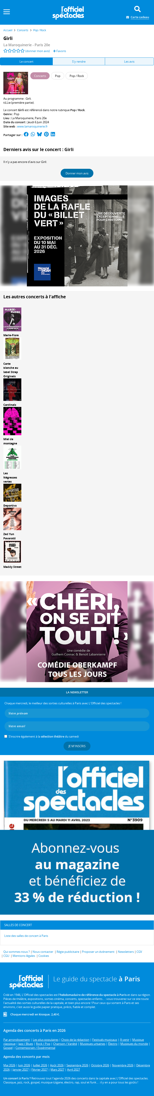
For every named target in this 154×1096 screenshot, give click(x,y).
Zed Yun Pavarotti (9, 536)
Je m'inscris (77, 746)
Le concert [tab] (26, 61)
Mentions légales (24, 956)
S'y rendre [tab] (79, 61)
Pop (16, 114)
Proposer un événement (98, 952)
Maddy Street (12, 567)
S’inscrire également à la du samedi (44, 736)
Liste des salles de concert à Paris (26, 936)
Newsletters (126, 952)
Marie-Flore (11, 335)
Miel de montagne (10, 441)
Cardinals (9, 405)
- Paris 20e (26, 44)
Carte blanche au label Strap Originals (10, 370)
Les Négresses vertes (10, 477)
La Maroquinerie (22, 118)
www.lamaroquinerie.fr (32, 126)
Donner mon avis (77, 173)
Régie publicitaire (68, 952)
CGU (6, 956)
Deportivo (10, 505)
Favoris (59, 51)
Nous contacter (43, 952)
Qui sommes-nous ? (16, 952)
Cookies (43, 956)
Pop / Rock (77, 110)
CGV (139, 952)
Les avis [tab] (129, 61)
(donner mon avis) (37, 51)
